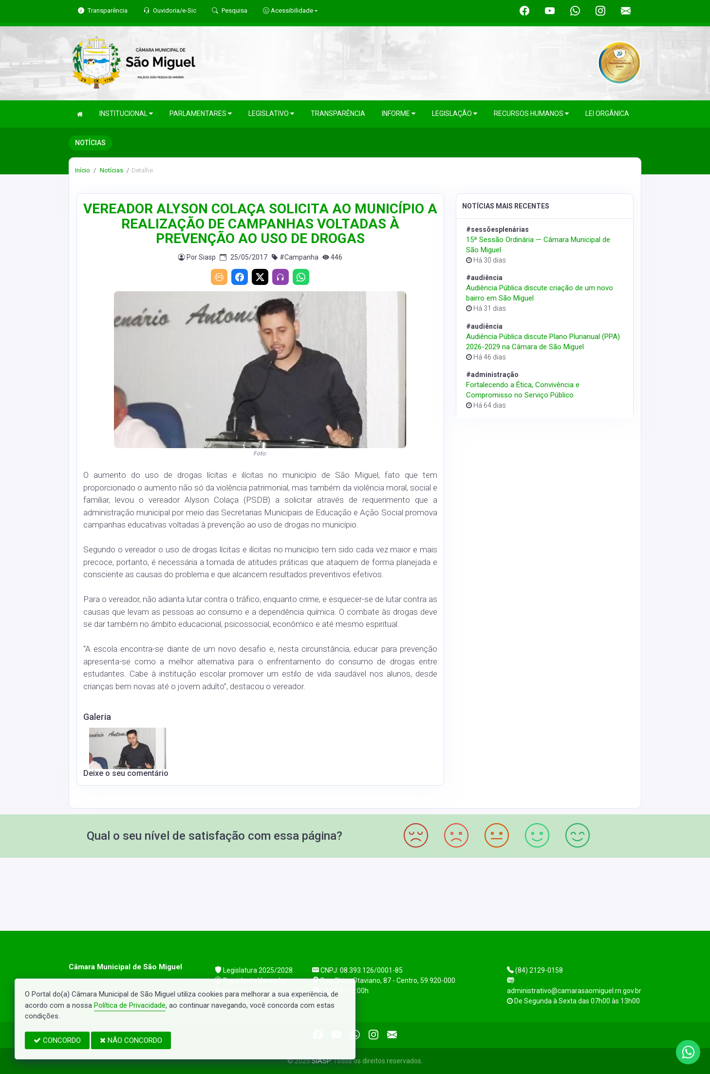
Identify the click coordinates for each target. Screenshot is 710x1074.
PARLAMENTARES (200, 114)
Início (82, 170)
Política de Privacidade (130, 1005)
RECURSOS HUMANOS (531, 114)
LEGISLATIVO (271, 114)
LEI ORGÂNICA (607, 113)
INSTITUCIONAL (126, 114)
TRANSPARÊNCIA (338, 113)
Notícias (110, 170)
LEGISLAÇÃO (454, 114)
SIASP (321, 1061)
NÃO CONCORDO (131, 1040)
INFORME (398, 114)
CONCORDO (57, 1040)
